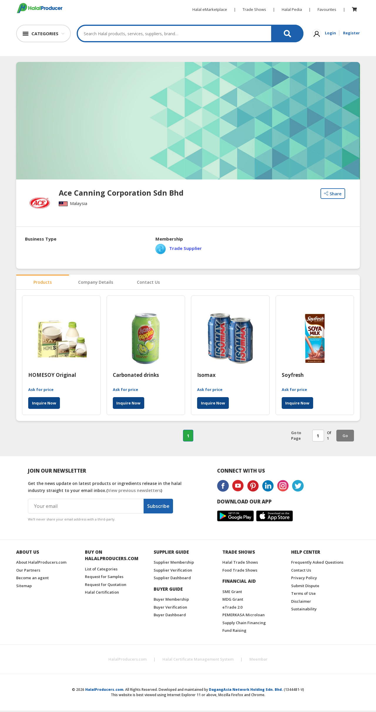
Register (351, 33)
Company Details (95, 283)
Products (42, 283)
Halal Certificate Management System (198, 660)
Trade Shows (254, 9)
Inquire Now (44, 404)
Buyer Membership (171, 600)
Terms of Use (303, 594)
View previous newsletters (134, 492)
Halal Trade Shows (240, 563)
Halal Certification (102, 593)
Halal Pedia (292, 9)
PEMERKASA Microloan (243, 616)
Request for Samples (104, 578)
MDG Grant (232, 600)
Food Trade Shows (239, 571)
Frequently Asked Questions (317, 563)
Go (345, 437)
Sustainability (304, 610)
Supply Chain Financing (244, 624)
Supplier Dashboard (172, 579)
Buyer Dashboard (170, 616)
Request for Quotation (105, 586)
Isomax (206, 377)
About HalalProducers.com (41, 563)
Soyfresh (293, 377)
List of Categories (101, 570)
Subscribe (158, 507)
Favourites (327, 9)
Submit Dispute (305, 587)
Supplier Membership (174, 563)
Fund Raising (234, 631)
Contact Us (148, 283)
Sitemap (24, 587)
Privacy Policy (304, 579)
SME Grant (232, 593)
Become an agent (32, 579)
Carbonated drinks (136, 377)
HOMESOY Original (52, 377)
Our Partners (28, 571)
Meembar (258, 660)
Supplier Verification (173, 571)
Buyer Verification (170, 608)
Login (330, 33)
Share (333, 194)
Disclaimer (301, 602)
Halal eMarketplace (209, 9)
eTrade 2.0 (232, 608)
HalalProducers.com (127, 660)
